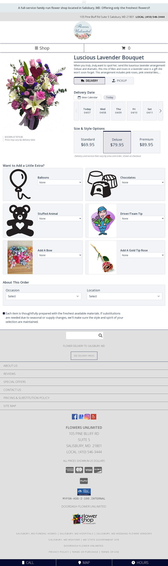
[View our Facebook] (74, 418)
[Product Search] (84, 335)
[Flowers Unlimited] (84, 39)
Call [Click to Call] (28, 562)
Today (109, 97)
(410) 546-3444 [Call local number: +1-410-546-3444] (155, 17)
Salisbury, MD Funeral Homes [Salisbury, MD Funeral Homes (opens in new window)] (36, 533)
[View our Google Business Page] (81, 418)
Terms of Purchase (85, 551)
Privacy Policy (59, 551)
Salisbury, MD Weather (64, 539)
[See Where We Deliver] (84, 355)
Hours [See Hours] (140, 562)
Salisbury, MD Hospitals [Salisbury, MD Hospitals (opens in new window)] (77, 533)
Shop (42, 48)
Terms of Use (110, 551)
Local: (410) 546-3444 (84, 452)
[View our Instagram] (87, 418)
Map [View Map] (84, 562)
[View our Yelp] (93, 418)
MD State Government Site (101, 539)
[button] (84, 491)
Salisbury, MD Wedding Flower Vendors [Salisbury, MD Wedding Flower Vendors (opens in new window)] (124, 533)
